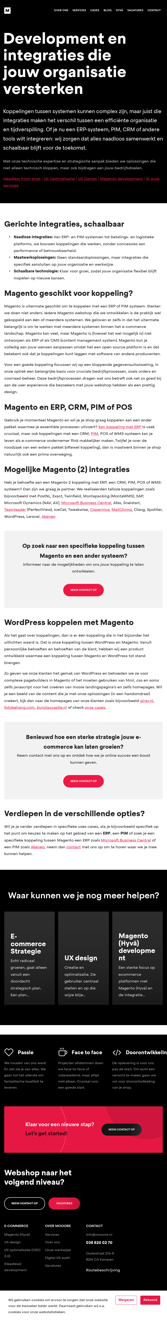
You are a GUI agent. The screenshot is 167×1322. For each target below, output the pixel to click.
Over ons (61, 10)
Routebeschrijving (103, 1270)
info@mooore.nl (99, 1235)
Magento (11, 1235)
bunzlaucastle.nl (52, 708)
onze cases (95, 708)
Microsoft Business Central (86, 503)
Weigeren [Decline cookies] (126, 1300)
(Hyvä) (25, 1235)
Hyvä (119, 10)
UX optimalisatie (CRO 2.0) (22, 1253)
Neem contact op (121, 1129)
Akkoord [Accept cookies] (150, 1300)
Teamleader (15, 510)
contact (73, 847)
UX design (12, 1242)
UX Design (87, 179)
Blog (108, 10)
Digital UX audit (57, 1258)
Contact (154, 10)
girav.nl (146, 701)
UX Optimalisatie (59, 179)
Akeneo (48, 517)
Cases (94, 10)
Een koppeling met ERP (120, 427)
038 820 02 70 (99, 1243)
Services (79, 10)
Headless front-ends (22, 179)
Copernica (100, 510)
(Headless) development (15, 1267)
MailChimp (122, 510)
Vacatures (135, 10)
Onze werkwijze (58, 1250)
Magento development (121, 179)
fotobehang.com (19, 708)
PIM (94, 434)
